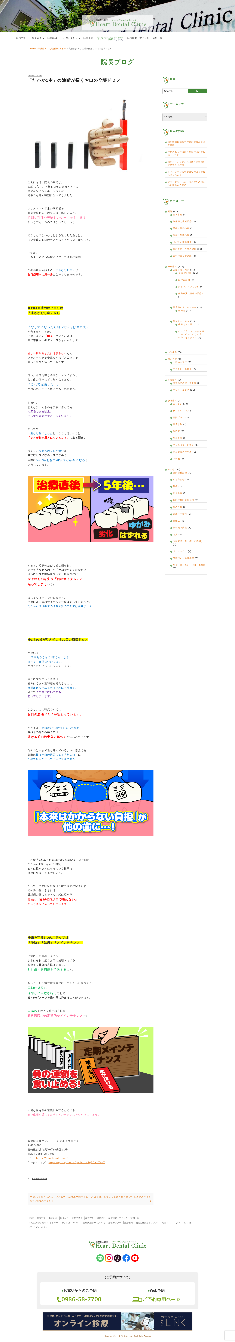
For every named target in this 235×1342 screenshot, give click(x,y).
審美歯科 (172, 380)
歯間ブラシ (179, 417)
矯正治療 (172, 359)
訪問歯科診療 (180, 472)
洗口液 (176, 431)
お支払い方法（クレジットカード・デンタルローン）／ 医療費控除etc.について (66, 1222)
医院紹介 (53, 1218)
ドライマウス (180, 551)
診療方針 (22, 38)
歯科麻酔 (177, 214)
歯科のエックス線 (182, 256)
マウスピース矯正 (182, 369)
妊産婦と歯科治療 (182, 221)
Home (31, 1218)
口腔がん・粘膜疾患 (183, 558)
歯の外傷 (177, 507)
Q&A (178, 1222)
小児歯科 (172, 352)
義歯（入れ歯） (186, 324)
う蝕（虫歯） (185, 273)
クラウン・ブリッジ (188, 286)
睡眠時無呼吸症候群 (183, 500)
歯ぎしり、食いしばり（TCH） (189, 565)
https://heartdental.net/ (52, 1158)
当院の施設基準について (147, 1222)
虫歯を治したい (181, 269)
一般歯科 (172, 266)
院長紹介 (38, 38)
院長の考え (77, 1218)
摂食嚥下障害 (180, 527)
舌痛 (175, 486)
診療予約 (88, 38)
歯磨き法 (177, 438)
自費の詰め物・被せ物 (184, 383)
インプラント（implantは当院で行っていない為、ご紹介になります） (192, 334)
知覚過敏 (177, 493)
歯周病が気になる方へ (184, 307)
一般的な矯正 (180, 362)
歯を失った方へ (181, 321)
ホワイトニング (181, 390)
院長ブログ (167, 1222)
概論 (170, 211)
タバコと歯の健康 (182, 242)
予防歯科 (172, 400)
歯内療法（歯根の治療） (191, 293)
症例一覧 (157, 38)
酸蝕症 (176, 520)
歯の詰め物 (184, 280)
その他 (176, 458)
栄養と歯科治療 (181, 228)
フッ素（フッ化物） (183, 445)
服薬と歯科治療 (181, 235)
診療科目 (54, 38)
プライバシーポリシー (38, 1227)
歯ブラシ (177, 404)
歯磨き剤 (177, 424)
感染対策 (41, 1218)
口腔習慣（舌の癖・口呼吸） (188, 541)
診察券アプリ (115, 1222)
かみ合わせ (179, 479)
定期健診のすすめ (39, 1179)
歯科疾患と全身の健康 (184, 249)
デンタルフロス (181, 410)
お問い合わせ (72, 38)
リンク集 (187, 1222)
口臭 (175, 534)
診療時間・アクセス (138, 38)
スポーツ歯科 (180, 514)
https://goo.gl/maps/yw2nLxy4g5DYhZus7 (77, 1162)
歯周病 (181, 310)
